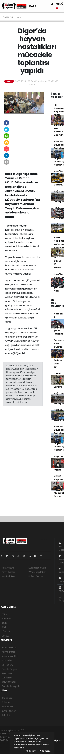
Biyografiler (8, 706)
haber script (6, 750)
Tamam (44, 750)
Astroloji (6, 715)
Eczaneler (7, 660)
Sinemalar (7, 673)
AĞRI (4, 627)
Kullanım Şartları (37, 567)
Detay (31, 750)
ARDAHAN (6, 618)
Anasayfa (8, 16)
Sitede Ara (7, 698)
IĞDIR (4, 623)
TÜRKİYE (6, 631)
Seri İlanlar (7, 677)
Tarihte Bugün (9, 669)
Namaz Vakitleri (10, 656)
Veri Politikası (8, 576)
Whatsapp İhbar (37, 572)
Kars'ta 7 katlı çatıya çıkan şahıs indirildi (58, 323)
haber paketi (7, 743)
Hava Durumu (9, 647)
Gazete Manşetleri (11, 686)
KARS (32, 6)
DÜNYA (5, 635)
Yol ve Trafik (8, 651)
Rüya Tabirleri (9, 710)
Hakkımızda (8, 567)
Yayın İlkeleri (8, 572)
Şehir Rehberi (9, 682)
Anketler (6, 702)
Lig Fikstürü (7, 664)
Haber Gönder (36, 576)
